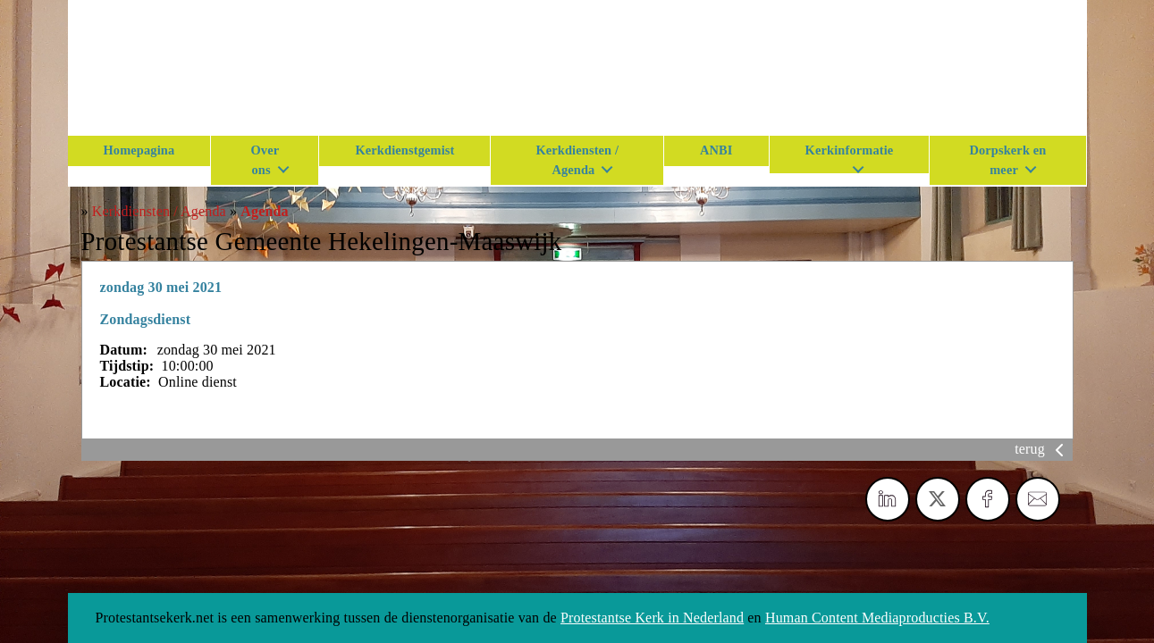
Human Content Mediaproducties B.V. (877, 617)
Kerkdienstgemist (404, 150)
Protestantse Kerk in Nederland (652, 617)
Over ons (265, 160)
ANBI (716, 150)
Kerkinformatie (849, 150)
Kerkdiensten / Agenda (577, 160)
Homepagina (139, 150)
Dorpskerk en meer (1007, 160)
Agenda (264, 211)
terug (1042, 448)
